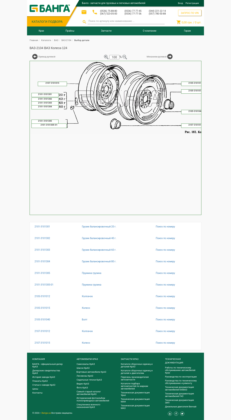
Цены (35, 389)
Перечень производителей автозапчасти (135, 378)
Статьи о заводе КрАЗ (43, 385)
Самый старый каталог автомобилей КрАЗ (89, 392)
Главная (34, 40)
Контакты (37, 392)
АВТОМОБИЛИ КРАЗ (87, 359)
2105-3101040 (42, 319)
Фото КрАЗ (82, 387)
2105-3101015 (42, 308)
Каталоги (46, 40)
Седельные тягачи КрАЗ (89, 379)
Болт (84, 319)
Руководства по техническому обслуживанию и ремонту (181, 381)
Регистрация (192, 3)
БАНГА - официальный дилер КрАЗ (47, 365)
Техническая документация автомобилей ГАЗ (179, 394)
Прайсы (70, 30)
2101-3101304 (42, 261)
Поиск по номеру (165, 226)
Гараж (187, 30)
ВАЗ (56, 40)
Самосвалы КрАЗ (86, 364)
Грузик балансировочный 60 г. (99, 249)
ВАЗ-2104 (66, 40)
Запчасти (106, 30)
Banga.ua (47, 413)
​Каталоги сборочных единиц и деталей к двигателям (137, 371)
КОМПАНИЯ (38, 359)
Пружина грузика (91, 273)
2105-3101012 (42, 296)
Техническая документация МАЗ (135, 406)
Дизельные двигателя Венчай (180, 406)
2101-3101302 (42, 238)
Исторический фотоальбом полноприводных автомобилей (93, 399)
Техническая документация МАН (135, 400)
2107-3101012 (42, 331)
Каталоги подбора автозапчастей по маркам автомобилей (134, 386)
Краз (41, 30)
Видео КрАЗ (83, 383)
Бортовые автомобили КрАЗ (91, 372)
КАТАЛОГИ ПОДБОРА (47, 21)
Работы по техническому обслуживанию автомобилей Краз (180, 370)
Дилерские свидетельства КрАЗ (46, 371)
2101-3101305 (42, 273)
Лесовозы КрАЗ (85, 376)
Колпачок (87, 296)
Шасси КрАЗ (83, 368)
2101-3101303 (42, 249)
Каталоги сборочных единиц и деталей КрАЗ (137, 365)
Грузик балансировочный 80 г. (99, 261)
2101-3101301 (42, 226)
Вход (180, 3)
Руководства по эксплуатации (181, 376)
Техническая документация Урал (135, 393)
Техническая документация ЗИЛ (179, 401)
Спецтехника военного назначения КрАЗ (88, 405)
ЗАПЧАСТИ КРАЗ (129, 359)
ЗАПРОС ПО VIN (190, 13)
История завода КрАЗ (43, 377)
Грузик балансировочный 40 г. (99, 238)
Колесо (86, 308)
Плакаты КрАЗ (40, 381)
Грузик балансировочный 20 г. (99, 226)
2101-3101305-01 (44, 284)
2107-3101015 (42, 342)
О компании (149, 30)
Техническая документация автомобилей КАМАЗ (179, 388)
